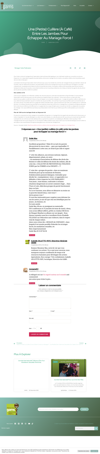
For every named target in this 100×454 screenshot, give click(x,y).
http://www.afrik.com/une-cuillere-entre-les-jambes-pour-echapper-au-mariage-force (51, 125)
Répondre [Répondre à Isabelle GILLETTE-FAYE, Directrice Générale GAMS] (34, 263)
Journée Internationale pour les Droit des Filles (68, 380)
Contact (90, 6)
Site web (31, 318)
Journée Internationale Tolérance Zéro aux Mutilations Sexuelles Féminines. (31, 361)
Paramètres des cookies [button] (83, 451)
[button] (70, 68)
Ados (74, 5)
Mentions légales (5, 428)
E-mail (53, 311)
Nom (31, 311)
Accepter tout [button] (94, 451)
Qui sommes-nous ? (27, 6)
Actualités (82, 5)
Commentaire (33, 296)
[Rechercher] (96, 428)
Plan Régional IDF (65, 5)
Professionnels (53, 6)
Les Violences (41, 6)
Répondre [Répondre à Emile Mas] (32, 235)
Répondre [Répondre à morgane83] (32, 283)
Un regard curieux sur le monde (54, 275)
